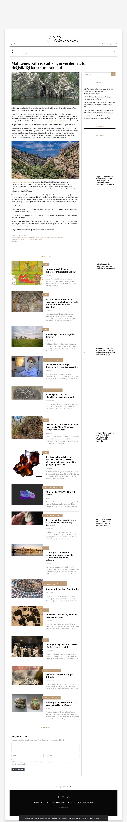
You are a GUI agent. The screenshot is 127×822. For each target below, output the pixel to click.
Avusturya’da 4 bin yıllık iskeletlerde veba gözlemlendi (60, 395)
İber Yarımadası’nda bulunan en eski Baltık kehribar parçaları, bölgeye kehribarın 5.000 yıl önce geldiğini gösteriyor (62, 461)
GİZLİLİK (72, 802)
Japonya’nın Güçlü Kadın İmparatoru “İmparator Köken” (61, 270)
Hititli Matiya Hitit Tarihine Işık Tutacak (60, 493)
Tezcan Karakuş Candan (35, 239)
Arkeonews (16, 235)
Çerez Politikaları (88, 802)
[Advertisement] (59, 14)
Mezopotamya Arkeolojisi (63, 49)
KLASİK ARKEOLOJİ (82, 49)
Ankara (19, 237)
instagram (44, 802)
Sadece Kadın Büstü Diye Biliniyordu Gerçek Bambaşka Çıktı (62, 365)
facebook (36, 802)
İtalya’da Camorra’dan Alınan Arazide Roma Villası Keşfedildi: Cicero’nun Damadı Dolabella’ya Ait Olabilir (98, 91)
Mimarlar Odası (59, 237)
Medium (58, 802)
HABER (32, 49)
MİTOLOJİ (24, 54)
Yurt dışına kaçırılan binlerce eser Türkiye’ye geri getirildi (62, 645)
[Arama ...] (97, 74)
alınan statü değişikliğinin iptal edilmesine (55, 121)
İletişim (78, 802)
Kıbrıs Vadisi (50, 237)
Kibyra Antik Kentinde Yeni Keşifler (62, 589)
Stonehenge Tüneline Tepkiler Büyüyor (60, 335)
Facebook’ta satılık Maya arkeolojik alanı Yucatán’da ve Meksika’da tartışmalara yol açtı (62, 427)
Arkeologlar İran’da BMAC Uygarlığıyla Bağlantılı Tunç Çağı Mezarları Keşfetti (97, 117)
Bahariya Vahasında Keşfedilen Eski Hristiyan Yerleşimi (62, 615)
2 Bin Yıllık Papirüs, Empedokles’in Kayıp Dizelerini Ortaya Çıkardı (97, 98)
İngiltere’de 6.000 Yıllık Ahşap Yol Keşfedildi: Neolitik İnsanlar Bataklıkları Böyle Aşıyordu (98, 111)
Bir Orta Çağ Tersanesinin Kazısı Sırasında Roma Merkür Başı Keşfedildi (61, 522)
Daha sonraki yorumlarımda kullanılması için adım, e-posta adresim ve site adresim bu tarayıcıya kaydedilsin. (42, 763)
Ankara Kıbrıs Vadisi (41, 237)
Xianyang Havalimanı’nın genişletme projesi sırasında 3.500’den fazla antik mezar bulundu (59, 556)
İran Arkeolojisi (53, 698)
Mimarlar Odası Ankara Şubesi (22, 182)
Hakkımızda (65, 802)
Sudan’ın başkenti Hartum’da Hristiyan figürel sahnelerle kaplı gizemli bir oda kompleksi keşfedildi (62, 303)
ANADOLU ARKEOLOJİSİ (44, 49)
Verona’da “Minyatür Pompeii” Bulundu (60, 675)
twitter (52, 802)
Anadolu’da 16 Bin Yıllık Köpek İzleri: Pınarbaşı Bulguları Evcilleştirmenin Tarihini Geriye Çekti (99, 105)
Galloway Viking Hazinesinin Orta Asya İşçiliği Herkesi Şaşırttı (61, 703)
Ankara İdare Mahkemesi (28, 237)
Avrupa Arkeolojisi (98, 49)
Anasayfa (24, 49)
